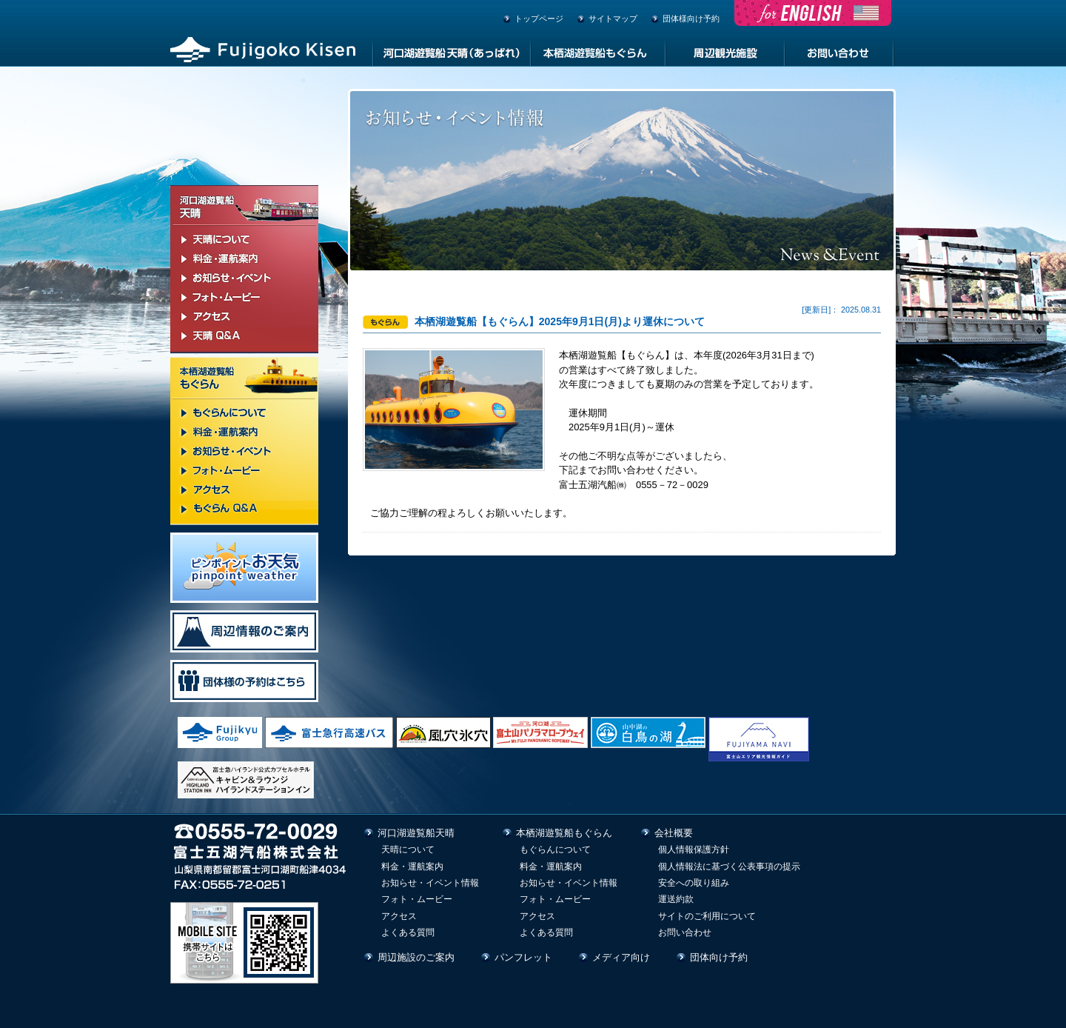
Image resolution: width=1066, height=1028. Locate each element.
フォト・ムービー (416, 899)
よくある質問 (408, 932)
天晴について (408, 849)
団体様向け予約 (691, 18)
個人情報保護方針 (693, 849)
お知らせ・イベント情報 (430, 883)
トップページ (538, 18)
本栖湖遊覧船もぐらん (564, 832)
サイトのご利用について (707, 916)
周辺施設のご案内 (416, 957)
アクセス (399, 916)
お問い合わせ (684, 932)
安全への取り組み (693, 883)
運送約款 (676, 899)
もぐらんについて (555, 849)
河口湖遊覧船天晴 (416, 832)
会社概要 (673, 832)
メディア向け (621, 957)
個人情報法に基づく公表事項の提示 (729, 866)
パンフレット (523, 957)
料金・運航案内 (412, 866)
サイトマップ (613, 18)
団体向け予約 (719, 957)
